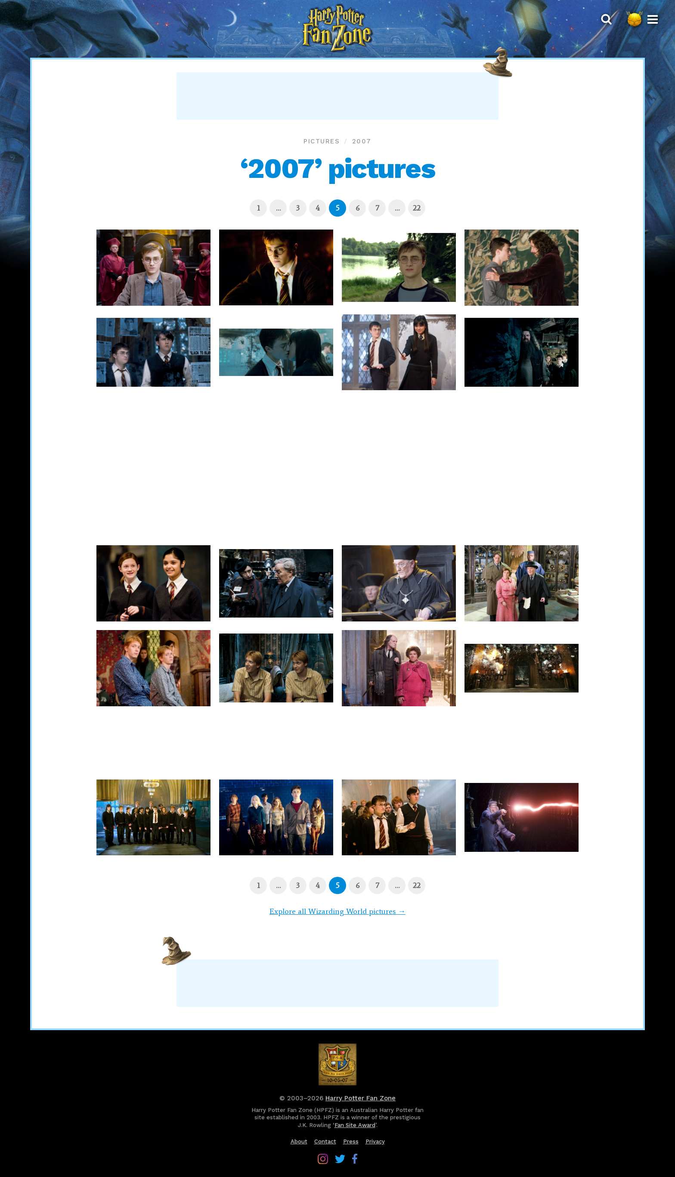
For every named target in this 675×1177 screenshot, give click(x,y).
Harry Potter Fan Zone (360, 1098)
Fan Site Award (354, 1125)
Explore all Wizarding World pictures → (337, 911)
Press (351, 1141)
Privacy (375, 1141)
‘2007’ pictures (337, 168)
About (299, 1141)
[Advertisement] (337, 96)
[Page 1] (258, 208)
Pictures (321, 141)
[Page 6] (357, 208)
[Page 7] (377, 208)
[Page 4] (317, 208)
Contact (325, 1141)
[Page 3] (298, 208)
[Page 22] (416, 208)
